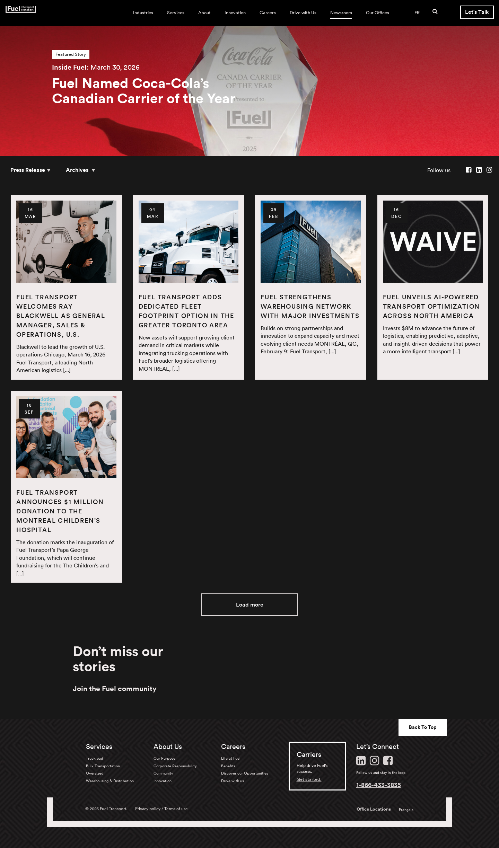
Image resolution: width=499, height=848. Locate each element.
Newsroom (341, 13)
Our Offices (377, 13)
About (204, 13)
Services (175, 13)
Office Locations (374, 809)
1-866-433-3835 (378, 784)
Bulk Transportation (103, 766)
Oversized (94, 773)
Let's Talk (477, 12)
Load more (249, 604)
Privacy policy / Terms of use (161, 809)
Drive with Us (303, 13)
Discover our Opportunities (244, 773)
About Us (168, 746)
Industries (143, 13)
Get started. (309, 779)
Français (406, 809)
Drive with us (232, 781)
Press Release (27, 170)
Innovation (235, 13)
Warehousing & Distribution (110, 781)
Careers (268, 13)
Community (163, 773)
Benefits (228, 766)
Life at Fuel (230, 758)
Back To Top (423, 727)
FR (417, 13)
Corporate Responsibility (175, 766)
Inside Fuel (69, 67)
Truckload (94, 758)
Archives (78, 170)
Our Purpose (164, 758)
